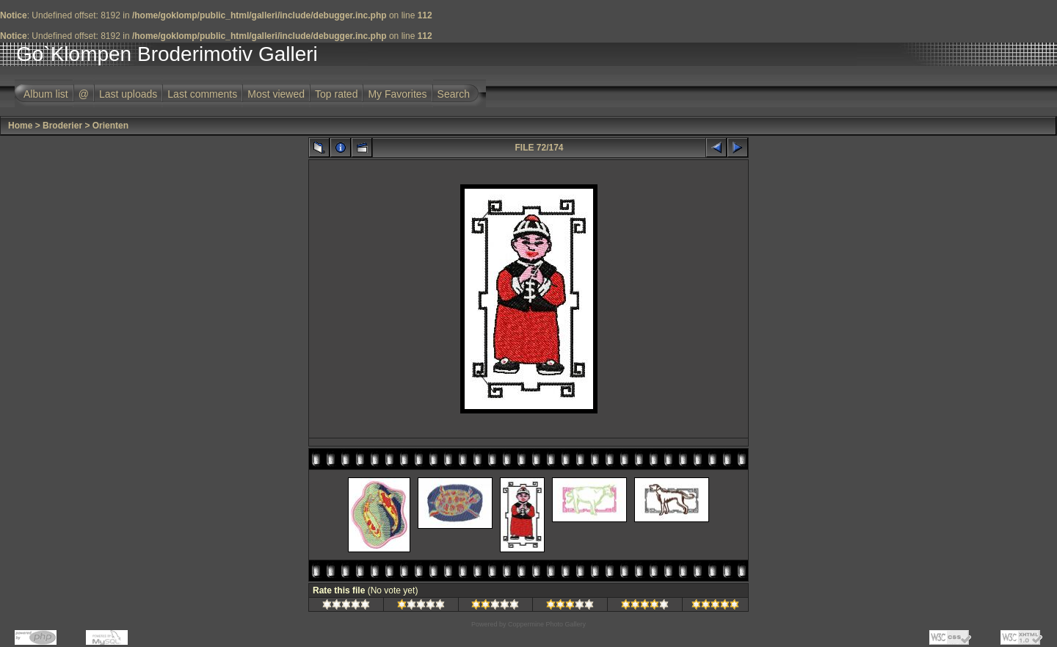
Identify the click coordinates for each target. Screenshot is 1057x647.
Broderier (62, 125)
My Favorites (397, 94)
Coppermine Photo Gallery (547, 624)
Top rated (336, 94)
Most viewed (276, 94)
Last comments (202, 94)
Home (20, 125)
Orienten (110, 125)
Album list (45, 94)
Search (453, 94)
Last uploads (128, 94)
